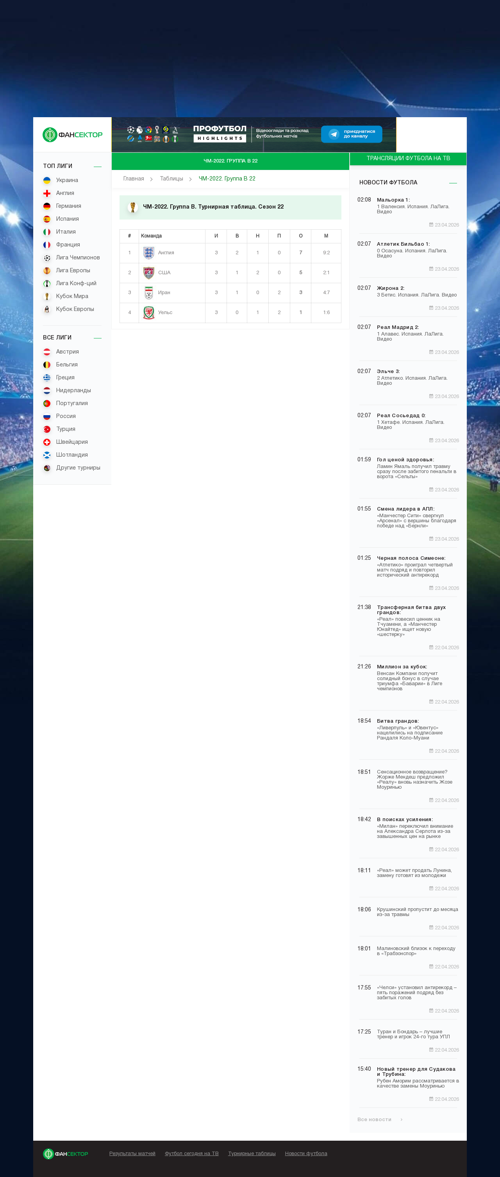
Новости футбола (388, 183)
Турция (59, 429)
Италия (59, 232)
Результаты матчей (132, 1154)
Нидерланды (67, 391)
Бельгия (60, 365)
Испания (61, 219)
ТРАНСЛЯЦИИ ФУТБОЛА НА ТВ (408, 158)
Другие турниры (71, 468)
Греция (59, 378)
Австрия (61, 352)
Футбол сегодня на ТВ (192, 1154)
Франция (61, 245)
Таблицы (171, 179)
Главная (133, 179)
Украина (60, 180)
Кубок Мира (65, 296)
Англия (58, 193)
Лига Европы (66, 271)
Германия (62, 206)
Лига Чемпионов (71, 258)
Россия (59, 416)
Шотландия (65, 455)
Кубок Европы (68, 309)
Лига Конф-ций (69, 284)
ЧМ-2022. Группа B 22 (227, 179)
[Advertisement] (250, 58)
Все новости (379, 1120)
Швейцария (65, 442)
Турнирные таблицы (252, 1154)
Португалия (65, 403)
